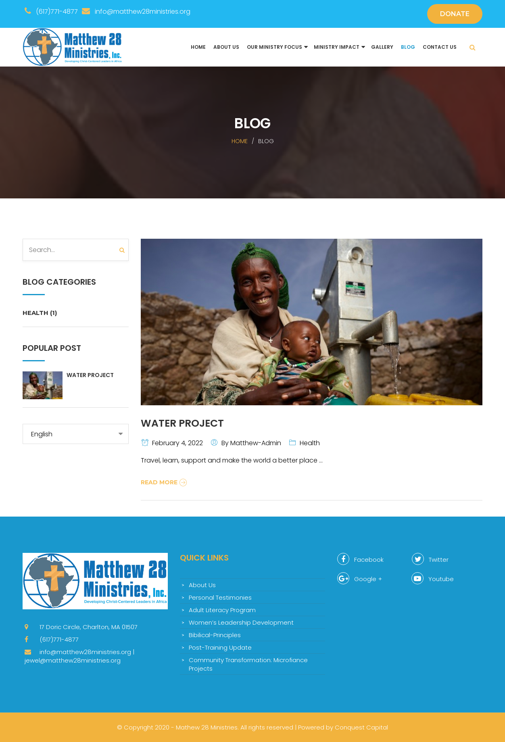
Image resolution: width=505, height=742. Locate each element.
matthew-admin (255, 443)
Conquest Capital (361, 727)
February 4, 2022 (177, 443)
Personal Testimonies (220, 597)
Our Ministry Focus (274, 47)
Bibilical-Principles (215, 635)
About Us (226, 47)
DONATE (455, 14)
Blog (408, 47)
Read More (165, 482)
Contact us (440, 47)
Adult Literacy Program (222, 610)
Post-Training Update (220, 647)
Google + (359, 578)
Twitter (430, 559)
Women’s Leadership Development (241, 622)
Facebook (360, 559)
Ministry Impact (336, 47)
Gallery (382, 47)
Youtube (432, 578)
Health (40, 313)
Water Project (90, 375)
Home (198, 47)
